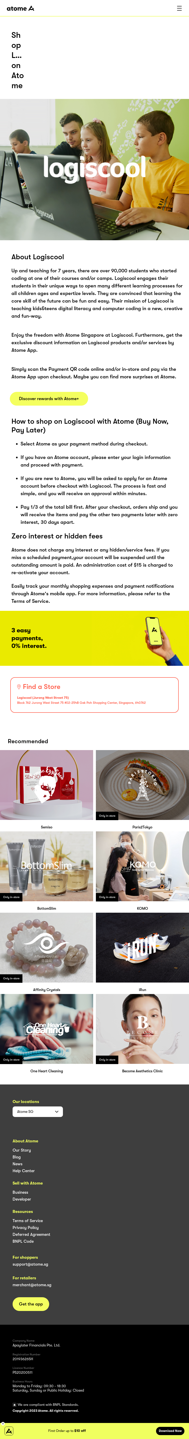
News (17, 1164)
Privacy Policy (26, 1227)
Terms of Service (28, 1220)
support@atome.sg (30, 1264)
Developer (22, 1199)
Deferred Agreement (31, 1234)
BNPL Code (23, 1241)
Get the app (31, 1304)
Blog (17, 1157)
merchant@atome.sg (32, 1285)
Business (20, 1192)
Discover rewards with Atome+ (49, 398)
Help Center (24, 1171)
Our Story (22, 1150)
